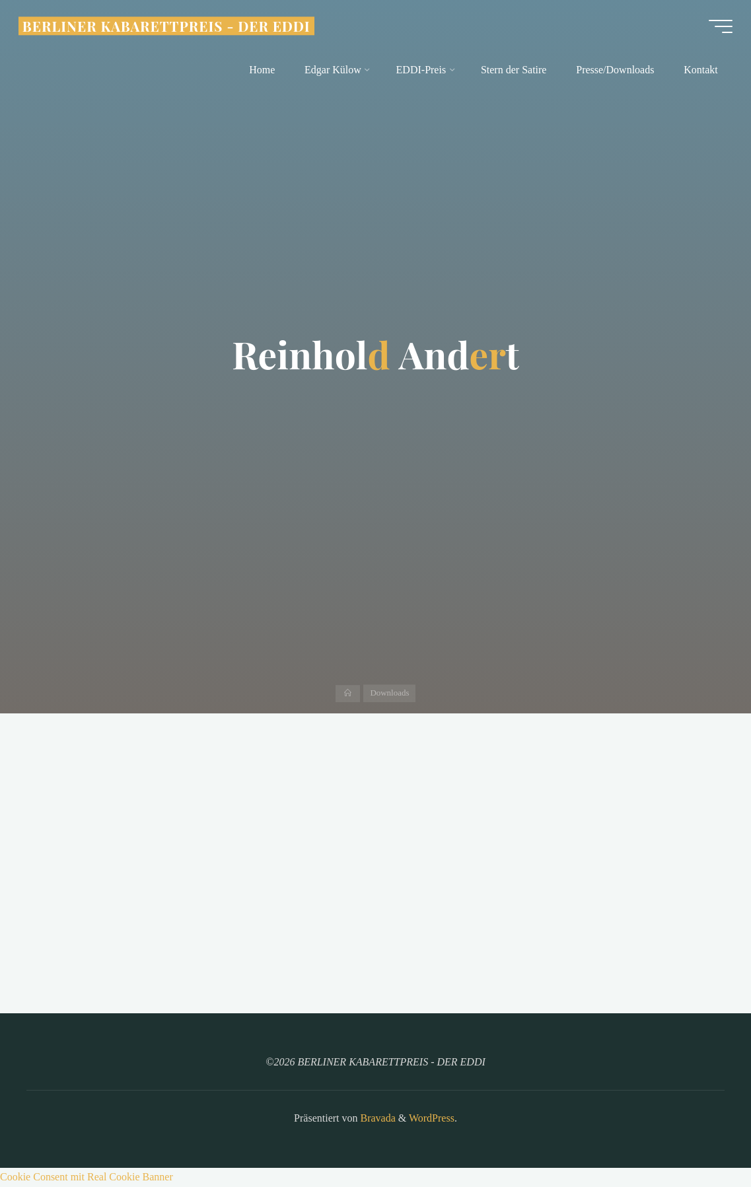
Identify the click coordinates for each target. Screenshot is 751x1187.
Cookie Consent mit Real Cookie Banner (86, 1176)
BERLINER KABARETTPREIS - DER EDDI (169, 27)
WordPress (431, 1118)
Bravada (377, 1118)
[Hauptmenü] (718, 28)
